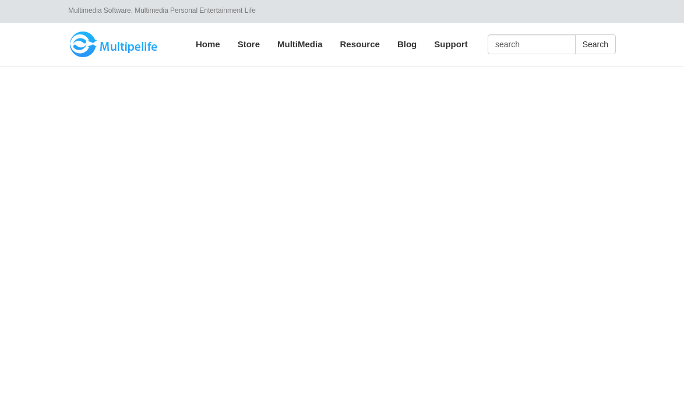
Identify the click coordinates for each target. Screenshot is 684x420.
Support (451, 44)
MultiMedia (300, 44)
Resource (360, 44)
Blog (407, 44)
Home (208, 44)
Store (249, 44)
